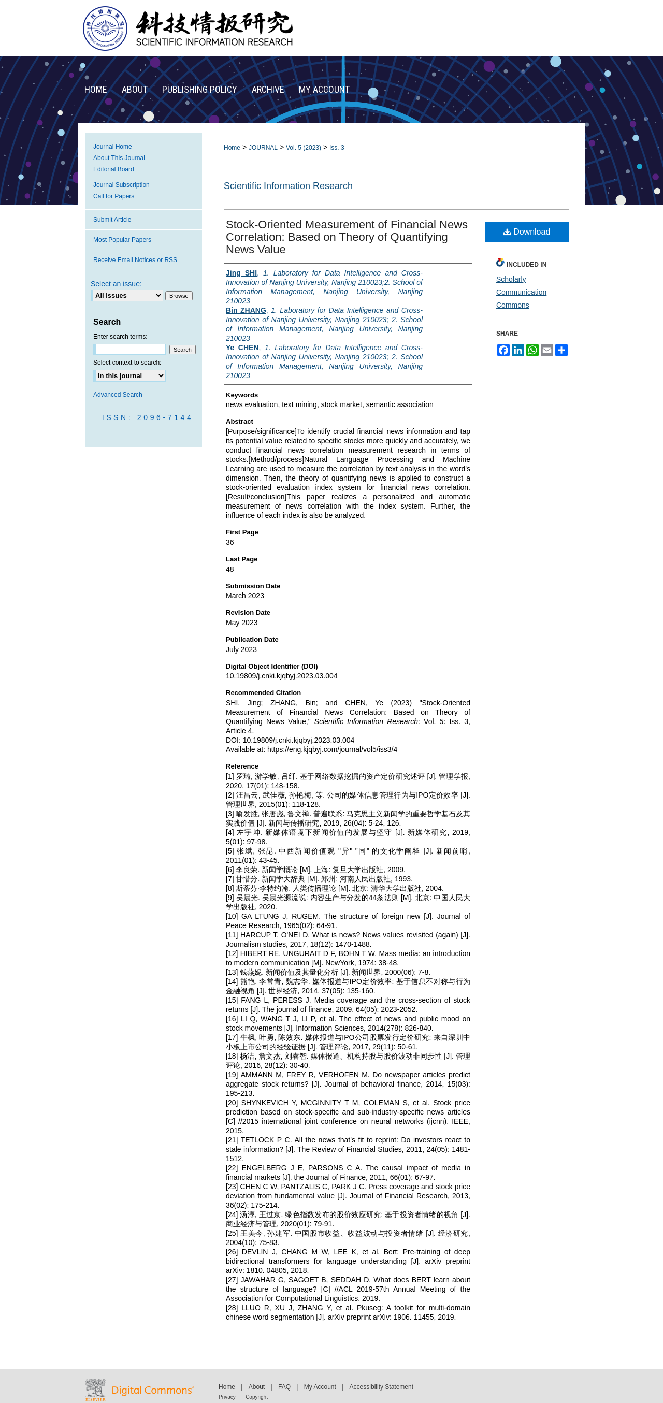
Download (527, 231)
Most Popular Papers (122, 239)
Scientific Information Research (288, 186)
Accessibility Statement (381, 1387)
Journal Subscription (121, 185)
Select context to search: (127, 362)
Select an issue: (116, 284)
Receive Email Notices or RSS (135, 260)
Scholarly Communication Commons (521, 292)
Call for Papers (113, 196)
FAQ (284, 1387)
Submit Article (112, 219)
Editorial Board (113, 169)
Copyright (257, 1397)
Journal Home (112, 146)
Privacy (227, 1397)
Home (232, 147)
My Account (320, 1387)
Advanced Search (117, 394)
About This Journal (119, 158)
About (257, 1387)
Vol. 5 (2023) (303, 147)
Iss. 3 (336, 147)
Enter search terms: (120, 336)
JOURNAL (263, 147)
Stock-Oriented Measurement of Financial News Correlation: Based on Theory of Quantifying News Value (347, 237)
